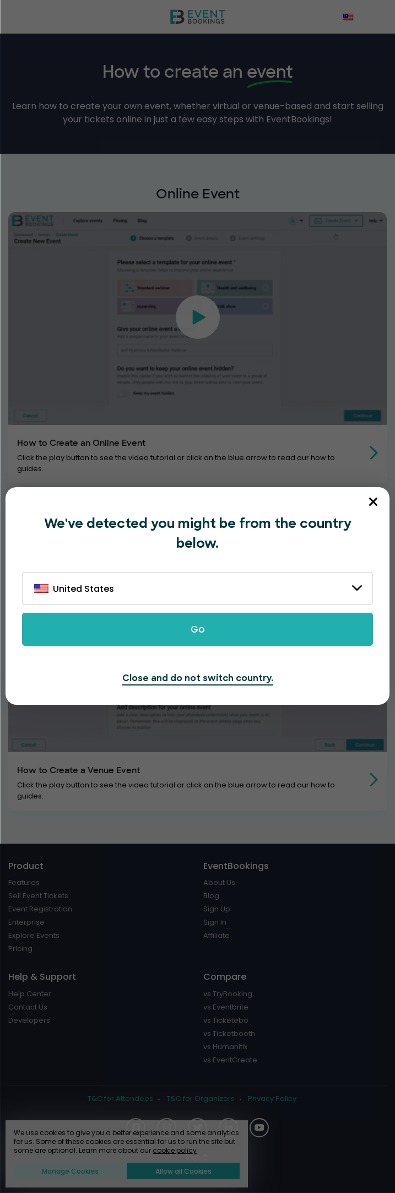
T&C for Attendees (120, 1099)
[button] (198, 318)
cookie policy (175, 1150)
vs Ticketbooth (229, 1034)
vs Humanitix (225, 1047)
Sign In (214, 922)
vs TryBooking (227, 994)
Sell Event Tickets (38, 896)
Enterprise (26, 922)
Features (24, 883)
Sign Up (216, 909)
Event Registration (40, 909)
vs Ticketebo (225, 1020)
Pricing (20, 949)
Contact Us (27, 1007)
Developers (29, 1020)
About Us (219, 883)
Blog (211, 896)
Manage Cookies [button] (70, 1171)
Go (198, 629)
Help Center (29, 994)
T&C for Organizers (200, 1099)
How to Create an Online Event (81, 443)
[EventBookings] (198, 16)
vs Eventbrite (225, 1007)
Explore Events (33, 936)
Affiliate (216, 936)
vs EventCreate (230, 1060)
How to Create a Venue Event (78, 770)
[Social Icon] (259, 1127)
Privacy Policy (272, 1099)
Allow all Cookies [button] (183, 1171)
